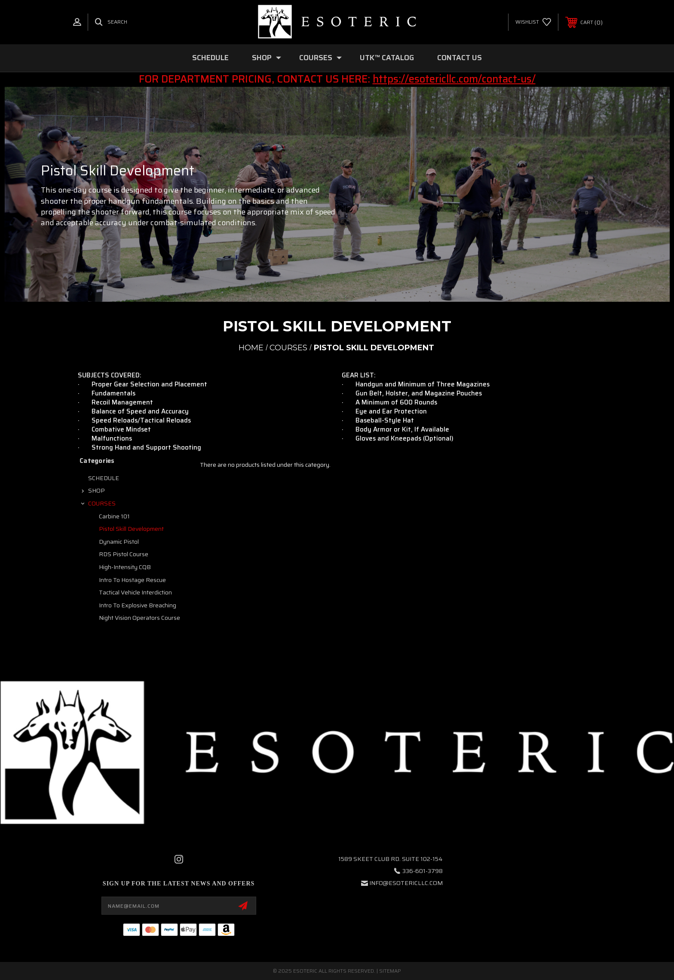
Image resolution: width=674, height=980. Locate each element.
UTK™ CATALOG (387, 57)
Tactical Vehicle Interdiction (135, 592)
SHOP (266, 57)
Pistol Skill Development (131, 528)
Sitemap (390, 971)
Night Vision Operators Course (139, 617)
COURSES (320, 57)
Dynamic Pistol (119, 541)
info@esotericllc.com (406, 883)
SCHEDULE (210, 57)
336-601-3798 (422, 871)
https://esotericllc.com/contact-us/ (454, 79)
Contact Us (459, 57)
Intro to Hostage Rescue (132, 580)
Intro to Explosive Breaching (137, 605)
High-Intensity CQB (125, 567)
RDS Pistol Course (123, 554)
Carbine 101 (114, 516)
